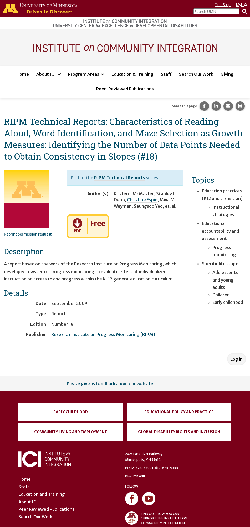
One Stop (223, 4)
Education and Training (41, 494)
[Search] (243, 11)
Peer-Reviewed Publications (125, 88)
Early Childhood (70, 412)
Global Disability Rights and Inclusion (179, 431)
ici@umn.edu (135, 476)
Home (23, 74)
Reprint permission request (28, 234)
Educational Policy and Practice (179, 412)
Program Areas (83, 74)
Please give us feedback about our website (110, 383)
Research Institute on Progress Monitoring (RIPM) (103, 334)
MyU (241, 4)
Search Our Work (196, 74)
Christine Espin (142, 199)
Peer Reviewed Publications (46, 509)
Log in (237, 359)
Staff (166, 74)
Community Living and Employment (70, 431)
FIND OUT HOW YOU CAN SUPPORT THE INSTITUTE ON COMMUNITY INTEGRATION (156, 518)
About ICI (46, 74)
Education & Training (132, 74)
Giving (227, 74)
